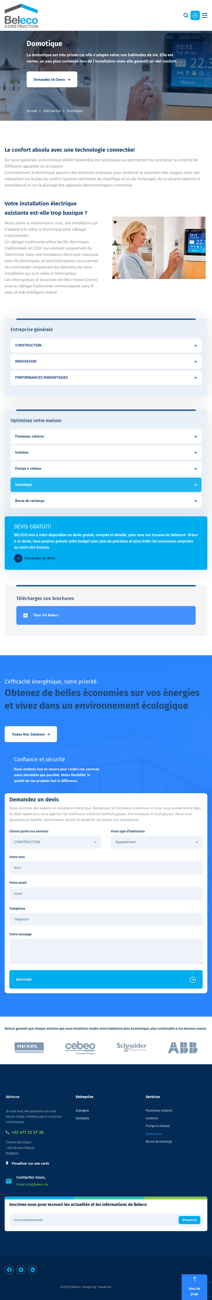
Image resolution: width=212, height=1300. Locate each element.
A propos (82, 1110)
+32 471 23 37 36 (24, 1132)
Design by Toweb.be (96, 1287)
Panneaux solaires (159, 1110)
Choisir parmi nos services (28, 831)
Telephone (17, 908)
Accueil (32, 111)
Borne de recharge (159, 1141)
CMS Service (52, 111)
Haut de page (194, 1287)
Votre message (20, 934)
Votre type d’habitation (128, 831)
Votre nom (17, 857)
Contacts (82, 1118)
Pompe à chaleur (158, 1126)
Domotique (154, 1134)
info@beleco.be (37, 1184)
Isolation (152, 1118)
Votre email (18, 882)
